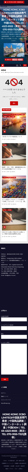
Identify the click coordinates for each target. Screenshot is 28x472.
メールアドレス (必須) (14, 326)
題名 (14, 335)
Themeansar (13, 457)
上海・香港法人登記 (20, 460)
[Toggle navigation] (17, 65)
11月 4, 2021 (7, 171)
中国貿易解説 (6, 466)
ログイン (3, 393)
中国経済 (22, 114)
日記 (9, 116)
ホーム (2, 72)
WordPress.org (5, 403)
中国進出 (5, 116)
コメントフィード (6, 400)
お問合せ (20, 468)
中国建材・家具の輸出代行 (20, 463)
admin (13, 139)
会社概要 (12, 466)
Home (5, 460)
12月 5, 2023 (7, 139)
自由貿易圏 (15, 59)
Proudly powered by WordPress (9, 456)
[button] (20, 65)
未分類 (13, 116)
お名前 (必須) (14, 317)
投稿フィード (4, 396)
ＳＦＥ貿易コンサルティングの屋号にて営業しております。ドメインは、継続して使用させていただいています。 (13, 201)
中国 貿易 (20, 59)
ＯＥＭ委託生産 (11, 460)
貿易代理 (23, 466)
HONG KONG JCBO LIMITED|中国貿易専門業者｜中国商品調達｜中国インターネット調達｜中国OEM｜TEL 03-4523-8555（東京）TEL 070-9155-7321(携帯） (14, 19)
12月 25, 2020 (7, 204)
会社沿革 (17, 466)
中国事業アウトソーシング (7, 463)
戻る (14, 103)
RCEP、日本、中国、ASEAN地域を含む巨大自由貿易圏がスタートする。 (14, 168)
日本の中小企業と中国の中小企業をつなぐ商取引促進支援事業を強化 (13, 233)
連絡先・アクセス (9, 468)
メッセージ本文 (14, 359)
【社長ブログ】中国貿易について (12, 136)
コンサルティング (7, 114)
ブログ (13, 114)
